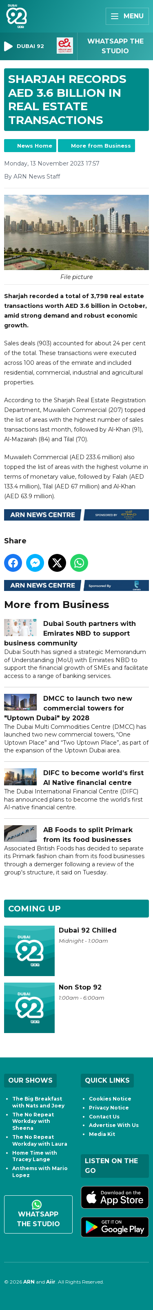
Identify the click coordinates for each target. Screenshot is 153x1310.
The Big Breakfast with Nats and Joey (38, 1102)
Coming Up (34, 908)
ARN (29, 1282)
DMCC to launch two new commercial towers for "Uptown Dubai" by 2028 (68, 708)
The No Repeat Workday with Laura (39, 1140)
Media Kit (102, 1134)
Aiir (50, 1282)
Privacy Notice (109, 1108)
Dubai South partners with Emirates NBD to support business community (70, 633)
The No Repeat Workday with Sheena (33, 1121)
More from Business (101, 145)
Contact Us (104, 1117)
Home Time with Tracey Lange (34, 1156)
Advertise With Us (114, 1125)
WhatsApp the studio (38, 1214)
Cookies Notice (110, 1099)
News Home (34, 145)
